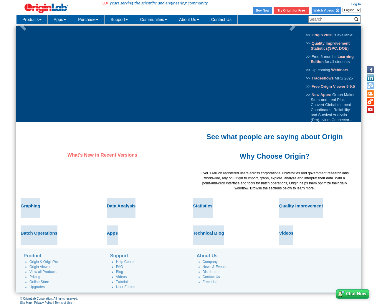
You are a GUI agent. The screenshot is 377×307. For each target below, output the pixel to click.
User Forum (125, 287)
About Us (189, 19)
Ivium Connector (335, 120)
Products (32, 19)
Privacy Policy (43, 302)
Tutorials (123, 282)
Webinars (339, 70)
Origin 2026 (322, 35)
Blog (119, 272)
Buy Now (262, 10)
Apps (60, 19)
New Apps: (321, 94)
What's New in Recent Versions (102, 154)
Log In (356, 4)
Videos (121, 277)
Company (210, 262)
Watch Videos (326, 10)
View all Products (43, 272)
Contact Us (221, 19)
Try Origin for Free (291, 10)
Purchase (88, 19)
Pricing (34, 277)
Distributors (212, 272)
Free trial (209, 282)
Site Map (26, 302)
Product (32, 255)
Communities (153, 19)
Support (119, 19)
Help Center (125, 262)
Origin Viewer (40, 267)
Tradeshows (323, 78)
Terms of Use (63, 302)
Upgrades (37, 287)
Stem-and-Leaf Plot (327, 100)
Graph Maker (343, 94)
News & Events (214, 267)
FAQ (119, 267)
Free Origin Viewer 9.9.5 (333, 86)
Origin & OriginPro (43, 262)
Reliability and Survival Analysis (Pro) (330, 115)
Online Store (39, 282)
